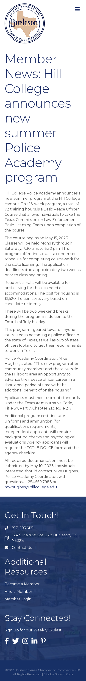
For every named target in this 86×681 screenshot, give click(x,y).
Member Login (18, 599)
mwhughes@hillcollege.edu (31, 487)
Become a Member (22, 584)
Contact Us (22, 547)
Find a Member (18, 591)
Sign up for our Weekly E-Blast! (33, 630)
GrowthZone (64, 674)
